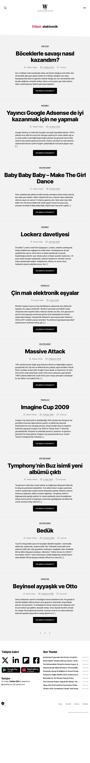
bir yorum (62, 523)
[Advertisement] (45, 32)
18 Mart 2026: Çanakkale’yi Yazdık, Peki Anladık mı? (61, 734)
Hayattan (45, 624)
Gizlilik (68, 750)
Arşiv (60, 750)
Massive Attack (45, 391)
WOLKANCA (45, 6)
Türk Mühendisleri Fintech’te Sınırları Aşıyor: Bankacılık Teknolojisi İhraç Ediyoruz (61, 710)
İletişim (85, 750)
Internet (45, 138)
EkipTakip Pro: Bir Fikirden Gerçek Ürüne (58, 724)
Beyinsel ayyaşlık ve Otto (45, 631)
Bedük (45, 574)
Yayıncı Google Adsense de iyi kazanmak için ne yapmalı (45, 150)
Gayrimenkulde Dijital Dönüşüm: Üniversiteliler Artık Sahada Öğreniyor (61, 714)
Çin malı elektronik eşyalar (45, 331)
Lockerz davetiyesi (45, 272)
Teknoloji (45, 324)
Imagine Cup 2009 (45, 448)
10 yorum (63, 456)
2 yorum (63, 583)
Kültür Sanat (45, 203)
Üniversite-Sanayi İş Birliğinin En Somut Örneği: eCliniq (61, 717)
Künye (76, 750)
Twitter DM (14, 727)
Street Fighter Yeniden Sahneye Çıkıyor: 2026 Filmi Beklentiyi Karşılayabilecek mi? (61, 707)
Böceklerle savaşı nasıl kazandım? (45, 88)
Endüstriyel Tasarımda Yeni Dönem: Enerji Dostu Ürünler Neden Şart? (61, 703)
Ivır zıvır (45, 77)
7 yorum (63, 100)
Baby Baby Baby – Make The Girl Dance (45, 214)
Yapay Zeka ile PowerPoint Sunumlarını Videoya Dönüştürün (61, 731)
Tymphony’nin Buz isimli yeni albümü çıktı (45, 511)
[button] (11, 716)
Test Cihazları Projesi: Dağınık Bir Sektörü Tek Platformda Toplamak (61, 727)
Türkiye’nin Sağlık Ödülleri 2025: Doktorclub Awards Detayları (61, 721)
